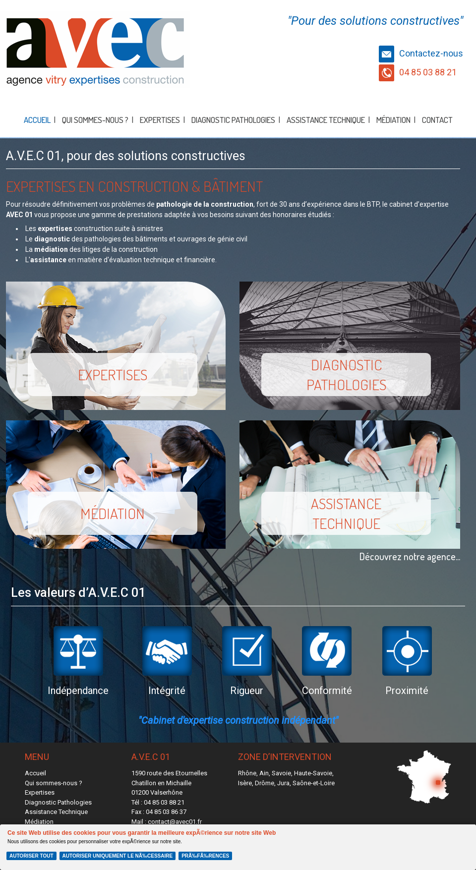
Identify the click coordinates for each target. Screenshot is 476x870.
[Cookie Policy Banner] (238, 847)
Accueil (37, 120)
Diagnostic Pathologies (233, 120)
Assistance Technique (326, 120)
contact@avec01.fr (175, 821)
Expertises (160, 120)
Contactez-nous (421, 53)
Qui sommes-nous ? (95, 120)
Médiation (393, 120)
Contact (437, 120)
